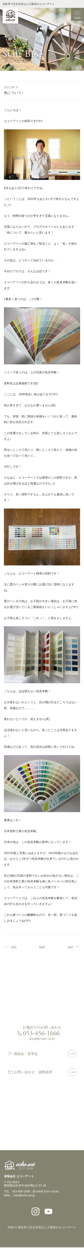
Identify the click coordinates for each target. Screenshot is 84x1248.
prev (13, 947)
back (42, 947)
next (70, 947)
